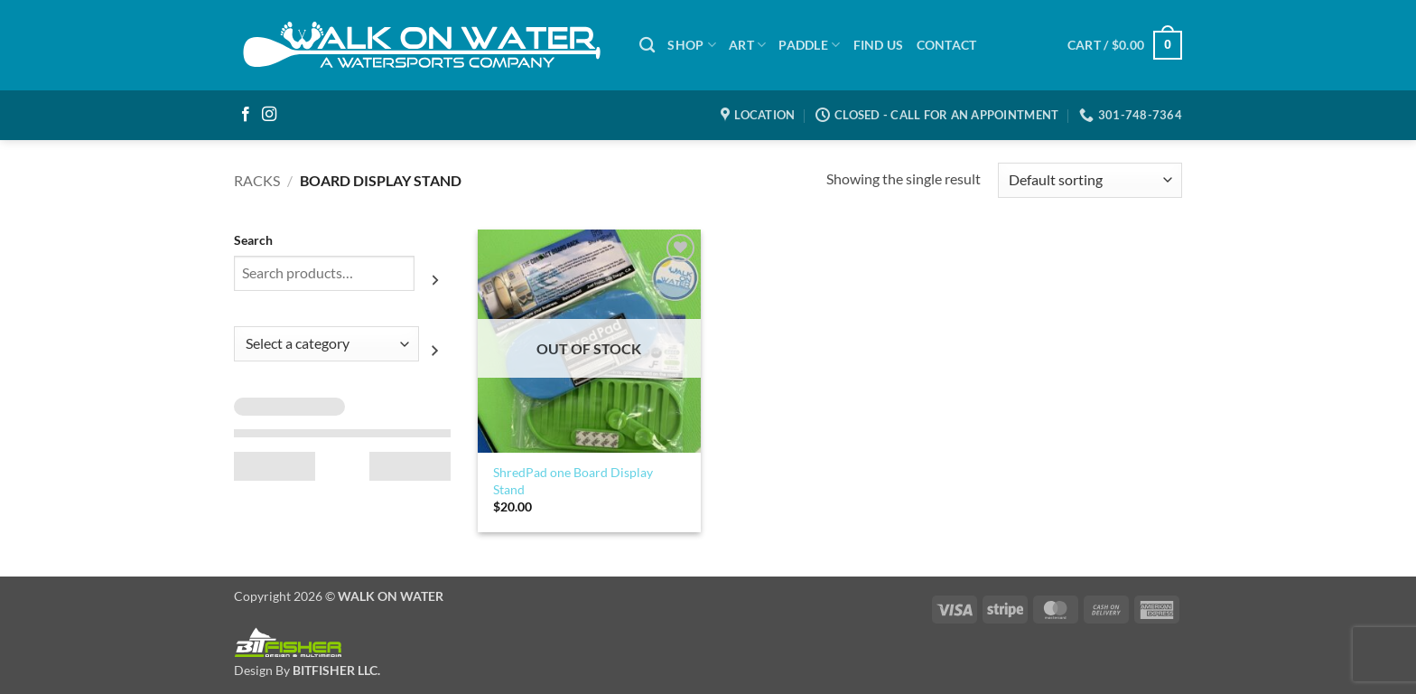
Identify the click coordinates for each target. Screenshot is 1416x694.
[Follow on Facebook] (245, 115)
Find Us (878, 44)
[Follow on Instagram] (269, 115)
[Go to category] (435, 350)
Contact (947, 44)
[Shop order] (1090, 180)
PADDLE (809, 44)
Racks (257, 180)
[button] (1124, 45)
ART (747, 44)
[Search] (647, 45)
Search (253, 240)
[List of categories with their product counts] (326, 343)
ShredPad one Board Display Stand (573, 480)
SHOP (691, 44)
